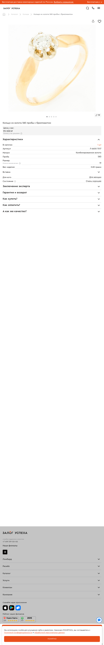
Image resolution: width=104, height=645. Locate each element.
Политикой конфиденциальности (18, 632)
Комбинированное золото (88, 153)
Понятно (52, 639)
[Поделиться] (93, 21)
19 (100, 163)
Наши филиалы (10, 546)
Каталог (14, 14)
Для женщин (95, 177)
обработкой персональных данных (49, 632)
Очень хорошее (93, 181)
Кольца (26, 14)
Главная (5, 14)
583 (99, 157)
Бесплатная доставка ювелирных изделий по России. (27, 2)
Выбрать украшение (64, 2)
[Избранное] (99, 21)
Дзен (5, 552)
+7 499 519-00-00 (10, 542)
